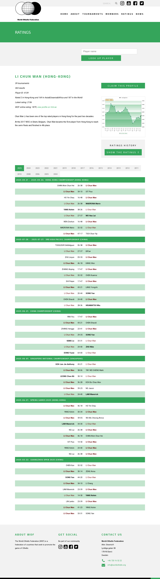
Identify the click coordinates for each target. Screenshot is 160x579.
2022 (46, 161)
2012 (128, 161)
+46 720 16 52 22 (112, 552)
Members (112, 14)
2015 (100, 161)
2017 (82, 161)
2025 (20, 161)
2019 (64, 161)
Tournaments (92, 14)
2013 (118, 161)
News (140, 14)
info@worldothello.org (114, 557)
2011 (136, 161)
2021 (56, 161)
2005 (46, 167)
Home (64, 14)
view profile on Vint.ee (46, 100)
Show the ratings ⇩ (123, 145)
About (75, 14)
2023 (38, 161)
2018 (74, 161)
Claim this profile (123, 79)
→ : (57, 173)
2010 (20, 167)
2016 (92, 161)
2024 (28, 161)
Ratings (127, 14)
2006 (38, 167)
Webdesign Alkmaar (25, 574)
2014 (110, 161)
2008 (28, 167)
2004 (56, 167)
